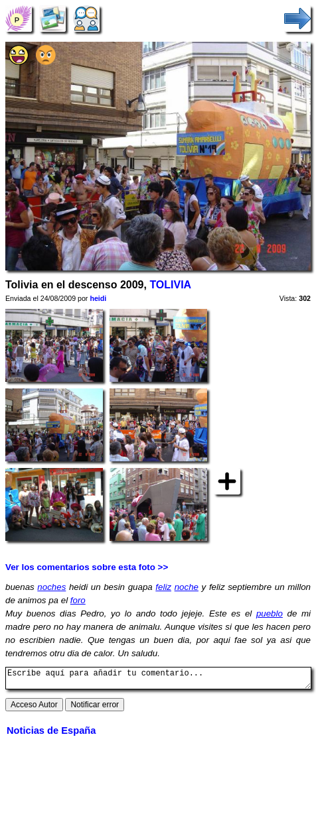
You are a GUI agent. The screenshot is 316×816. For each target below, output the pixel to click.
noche (186, 587)
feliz (163, 587)
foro (78, 600)
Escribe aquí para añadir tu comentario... (158, 680)
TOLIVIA (170, 284)
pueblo (269, 613)
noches (51, 587)
